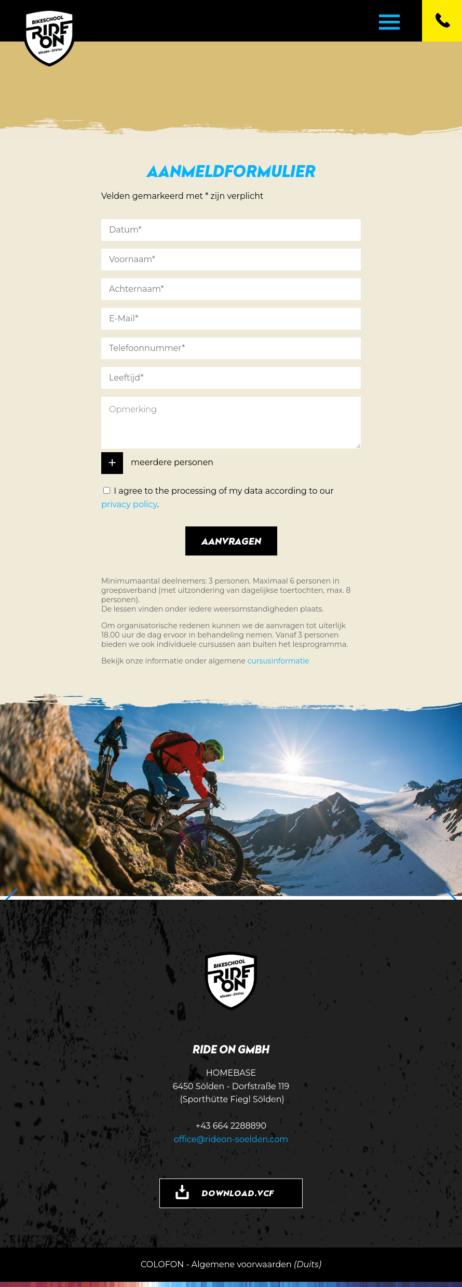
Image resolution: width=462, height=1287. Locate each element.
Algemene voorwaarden (242, 1264)
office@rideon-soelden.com (231, 1139)
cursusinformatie (278, 661)
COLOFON (162, 1264)
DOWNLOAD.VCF (237, 1193)
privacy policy (129, 504)
